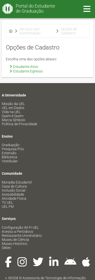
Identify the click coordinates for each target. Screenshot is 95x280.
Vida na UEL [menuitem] (11, 112)
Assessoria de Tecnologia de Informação (54, 278)
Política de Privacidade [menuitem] (19, 124)
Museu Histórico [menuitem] (14, 244)
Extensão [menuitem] (9, 153)
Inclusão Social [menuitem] (13, 190)
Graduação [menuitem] (11, 145)
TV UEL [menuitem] (7, 202)
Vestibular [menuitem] (10, 161)
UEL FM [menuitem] (8, 207)
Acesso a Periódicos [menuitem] (17, 232)
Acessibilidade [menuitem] (13, 194)
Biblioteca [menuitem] (9, 157)
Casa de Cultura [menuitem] (14, 186)
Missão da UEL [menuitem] (13, 104)
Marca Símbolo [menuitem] (13, 120)
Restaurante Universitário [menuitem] (22, 236)
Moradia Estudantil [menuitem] (17, 182)
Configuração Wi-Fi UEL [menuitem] (20, 227)
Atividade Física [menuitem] (14, 198)
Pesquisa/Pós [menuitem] (13, 149)
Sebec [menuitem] (6, 248)
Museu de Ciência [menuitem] (15, 240)
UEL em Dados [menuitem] (13, 108)
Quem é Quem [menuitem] (12, 116)
